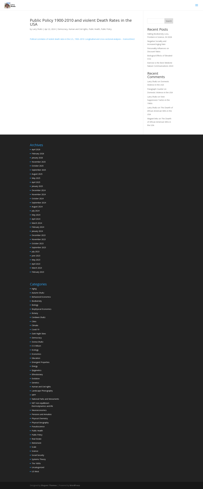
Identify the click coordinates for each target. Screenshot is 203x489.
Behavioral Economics (41, 297)
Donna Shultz (37, 342)
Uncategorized (38, 467)
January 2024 (37, 231)
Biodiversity (37, 301)
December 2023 (39, 235)
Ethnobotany (37, 374)
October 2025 (38, 166)
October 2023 (38, 243)
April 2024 (36, 219)
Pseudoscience (38, 426)
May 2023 (36, 259)
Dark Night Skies (39, 333)
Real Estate (36, 439)
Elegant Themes (49, 485)
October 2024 (38, 198)
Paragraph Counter (155, 89)
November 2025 (39, 162)
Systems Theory (39, 459)
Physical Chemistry (40, 418)
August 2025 (37, 174)
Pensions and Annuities (42, 414)
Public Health (94, 29)
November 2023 (39, 239)
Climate (35, 325)
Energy (35, 366)
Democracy (63, 29)
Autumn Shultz (38, 292)
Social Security (38, 455)
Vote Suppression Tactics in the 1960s (158, 100)
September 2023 (39, 247)
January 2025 (37, 186)
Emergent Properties (40, 362)
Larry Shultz (37, 29)
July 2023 (35, 251)
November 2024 (39, 194)
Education (36, 358)
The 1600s (36, 463)
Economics (36, 354)
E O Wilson (36, 346)
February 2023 (38, 272)
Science (35, 451)
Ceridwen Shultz (38, 317)
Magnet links (152, 118)
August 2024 (37, 206)
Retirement (36, 443)
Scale (34, 447)
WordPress (75, 485)
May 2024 (36, 215)
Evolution (36, 378)
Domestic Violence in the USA (160, 92)
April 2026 (36, 149)
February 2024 (38, 227)
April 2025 (36, 182)
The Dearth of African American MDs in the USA (160, 110)
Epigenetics (36, 370)
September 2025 (39, 170)
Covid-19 (35, 329)
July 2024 (35, 210)
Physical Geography (40, 422)
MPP (34, 395)
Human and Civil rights (78, 29)
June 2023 (36, 255)
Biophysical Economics (41, 309)
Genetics (35, 382)
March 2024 (37, 223)
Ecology (35, 350)
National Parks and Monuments (45, 399)
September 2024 (39, 202)
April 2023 (36, 264)
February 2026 (38, 153)
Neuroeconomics (39, 410)
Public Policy (106, 29)
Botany (35, 313)
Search (169, 21)
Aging (34, 288)
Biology (35, 305)
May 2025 (36, 178)
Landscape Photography (42, 390)
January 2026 (37, 157)
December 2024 (39, 190)
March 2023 (37, 268)
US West (35, 471)
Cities (34, 321)
